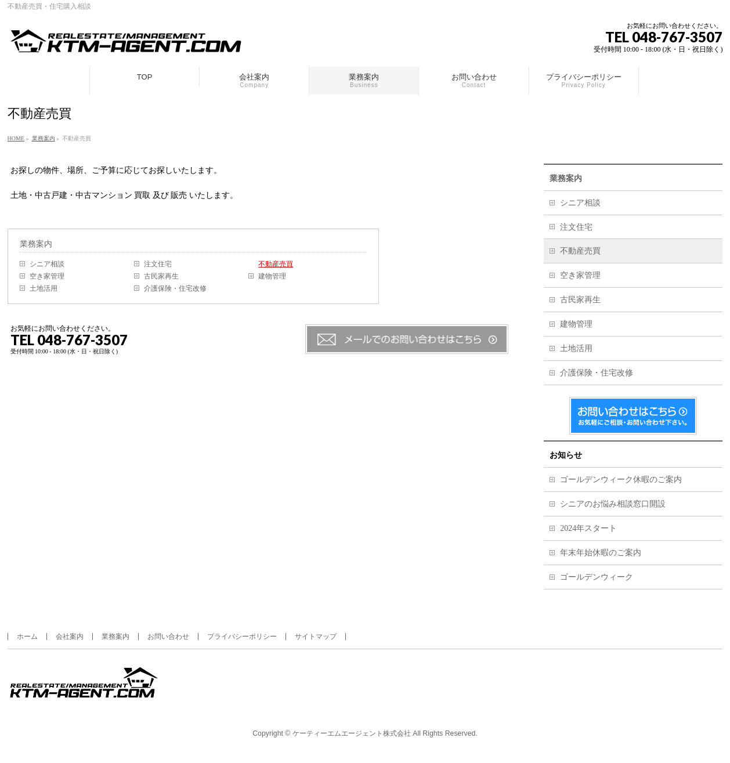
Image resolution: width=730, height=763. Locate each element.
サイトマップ (316, 636)
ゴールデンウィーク (596, 577)
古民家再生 (161, 276)
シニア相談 (47, 264)
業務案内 (36, 243)
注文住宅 (158, 264)
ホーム (27, 636)
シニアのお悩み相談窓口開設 (613, 504)
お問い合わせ (168, 636)
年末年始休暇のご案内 (600, 552)
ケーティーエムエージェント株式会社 (351, 733)
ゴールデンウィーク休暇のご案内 (621, 479)
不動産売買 (275, 264)
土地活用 (43, 288)
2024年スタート (588, 528)
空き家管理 (47, 276)
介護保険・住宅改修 (175, 288)
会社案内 (70, 636)
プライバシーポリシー (242, 636)
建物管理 (272, 276)
